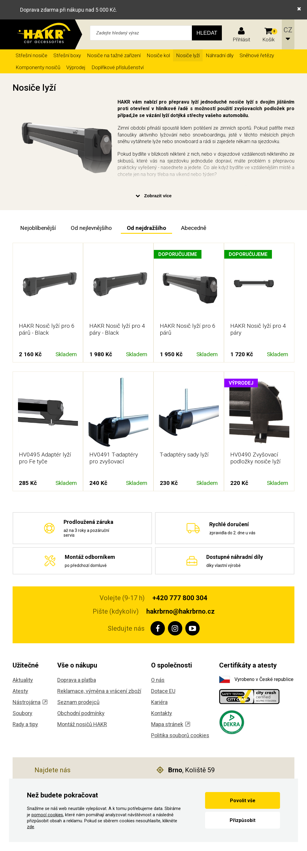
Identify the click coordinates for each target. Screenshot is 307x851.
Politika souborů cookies (180, 735)
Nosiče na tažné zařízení (114, 55)
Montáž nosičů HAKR (82, 724)
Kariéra (159, 702)
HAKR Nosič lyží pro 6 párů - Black (47, 329)
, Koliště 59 (185, 770)
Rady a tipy (25, 724)
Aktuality (23, 680)
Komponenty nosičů (38, 67)
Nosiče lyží (188, 55)
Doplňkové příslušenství (117, 67)
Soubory (22, 713)
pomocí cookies (47, 814)
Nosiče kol (158, 55)
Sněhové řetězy (257, 55)
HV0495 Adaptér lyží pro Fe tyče (45, 458)
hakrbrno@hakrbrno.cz (180, 611)
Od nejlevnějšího (91, 227)
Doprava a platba (76, 680)
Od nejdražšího (146, 227)
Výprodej (75, 67)
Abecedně (193, 227)
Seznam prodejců (78, 702)
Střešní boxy (67, 55)
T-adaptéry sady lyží (184, 454)
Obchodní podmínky (81, 713)
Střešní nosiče (31, 55)
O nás (158, 680)
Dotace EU (163, 691)
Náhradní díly (220, 55)
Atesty (20, 691)
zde (30, 826)
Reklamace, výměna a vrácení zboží (99, 691)
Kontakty (161, 713)
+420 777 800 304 (179, 598)
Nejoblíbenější (38, 227)
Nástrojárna (30, 702)
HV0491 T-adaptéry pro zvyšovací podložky (113, 461)
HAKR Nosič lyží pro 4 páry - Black (117, 329)
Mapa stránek (170, 724)
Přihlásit (241, 40)
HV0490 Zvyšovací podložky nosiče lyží (255, 458)
